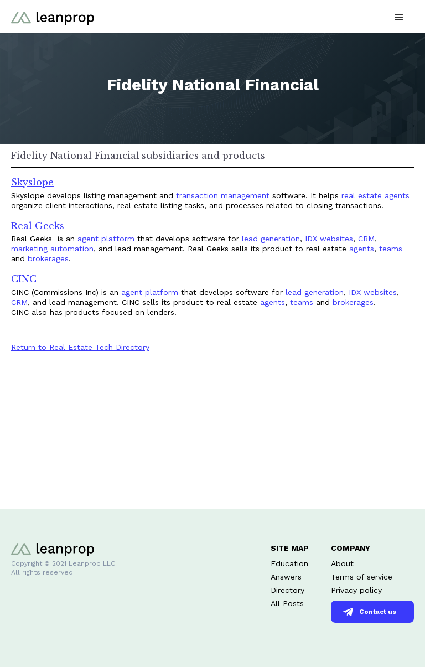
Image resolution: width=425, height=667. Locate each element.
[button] (399, 16)
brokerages (48, 258)
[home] (52, 16)
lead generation (271, 238)
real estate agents (375, 195)
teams (390, 248)
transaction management (222, 195)
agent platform (107, 238)
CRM (366, 238)
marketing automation (52, 248)
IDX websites (329, 238)
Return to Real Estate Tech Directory (80, 347)
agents (361, 248)
